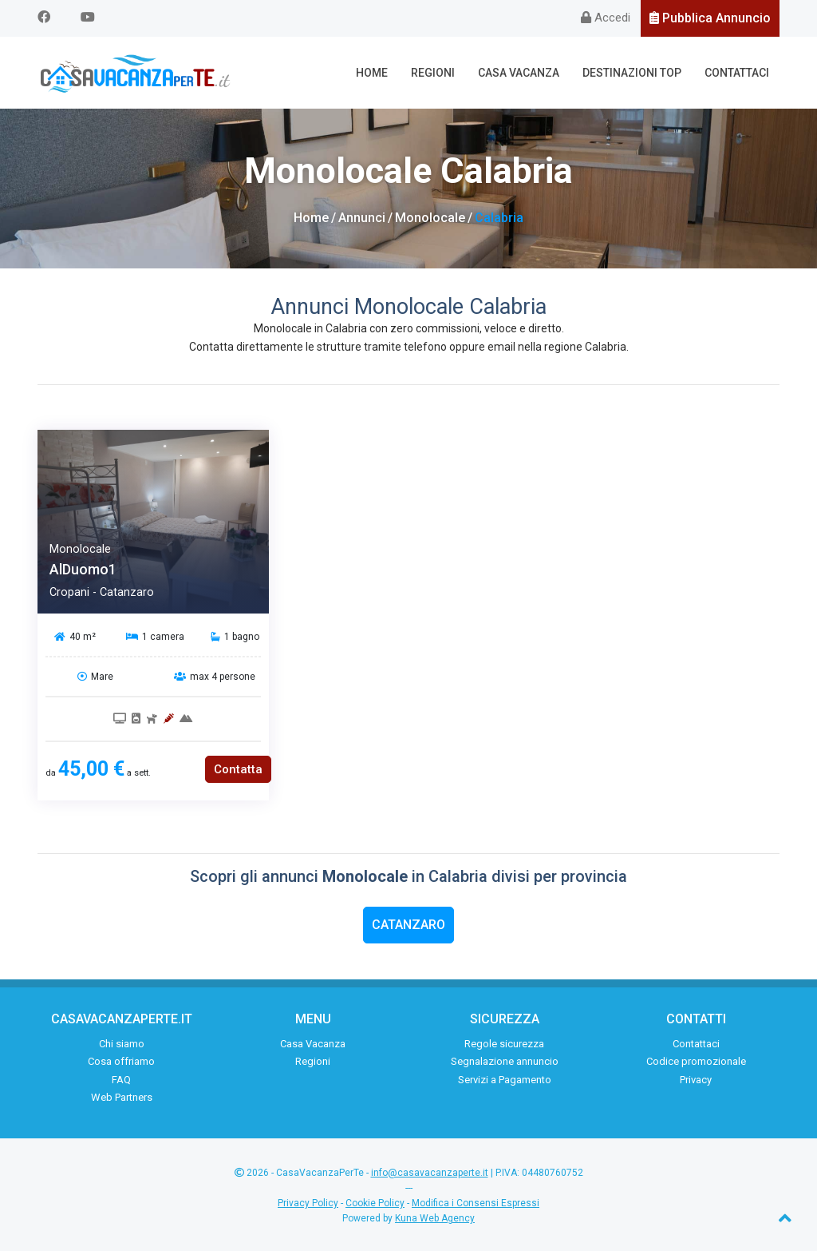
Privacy (696, 1080)
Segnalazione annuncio (504, 1061)
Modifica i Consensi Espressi (475, 1203)
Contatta (238, 769)
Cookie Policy (375, 1203)
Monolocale (430, 217)
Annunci (361, 217)
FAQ (121, 1080)
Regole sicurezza (504, 1044)
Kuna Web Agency (435, 1218)
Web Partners (121, 1097)
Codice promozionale (696, 1061)
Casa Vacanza (518, 72)
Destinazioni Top (631, 72)
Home (372, 72)
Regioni (433, 72)
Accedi (605, 17)
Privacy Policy (308, 1203)
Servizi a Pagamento (504, 1080)
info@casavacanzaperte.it (429, 1172)
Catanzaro (408, 924)
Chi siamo (121, 1044)
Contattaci (737, 72)
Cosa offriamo (121, 1061)
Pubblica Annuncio (710, 18)
